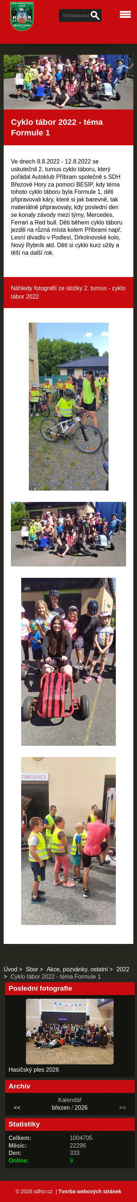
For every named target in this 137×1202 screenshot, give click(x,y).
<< (17, 1108)
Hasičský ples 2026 (34, 1070)
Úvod (10, 969)
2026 (81, 1108)
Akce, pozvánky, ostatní (77, 969)
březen (61, 1108)
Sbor (32, 969)
